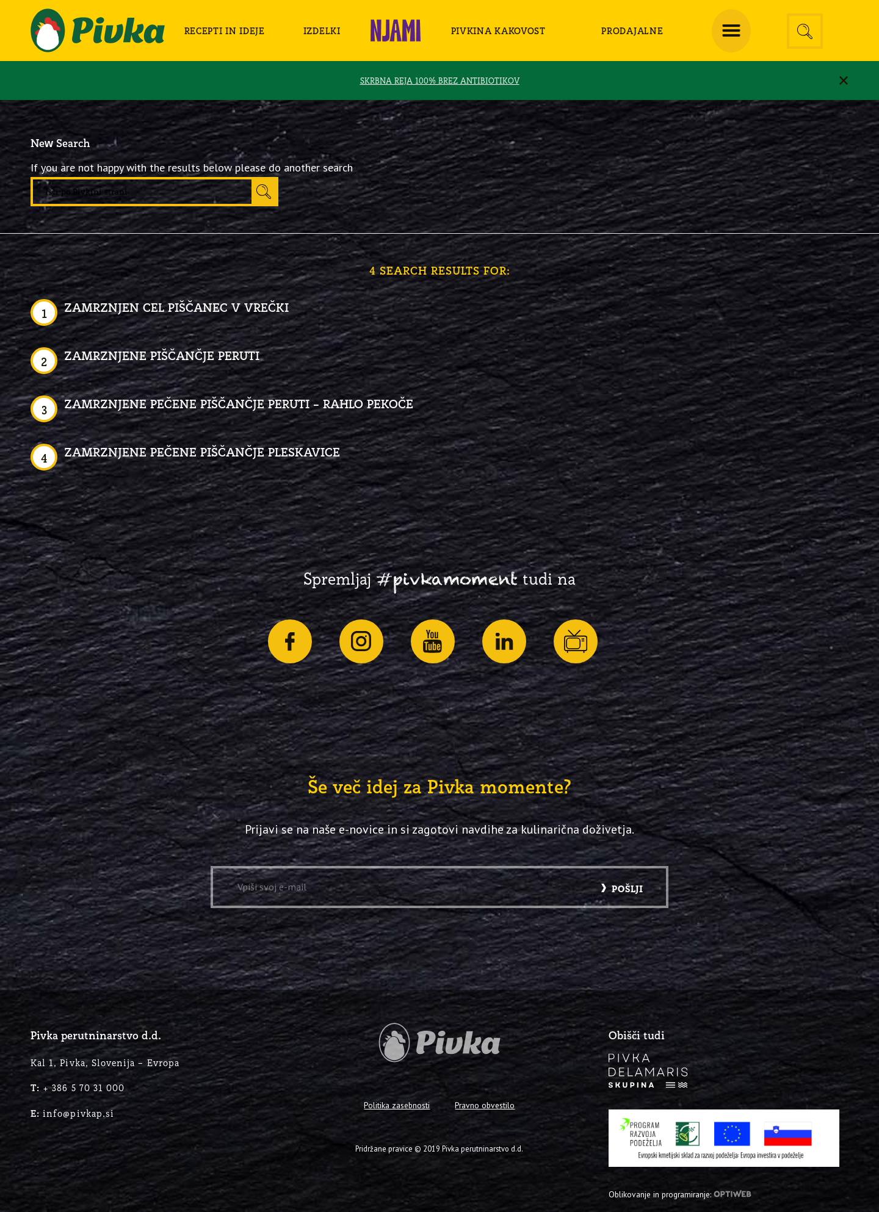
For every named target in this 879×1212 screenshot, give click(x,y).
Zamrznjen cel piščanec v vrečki (176, 307)
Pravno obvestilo (485, 1105)
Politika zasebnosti (397, 1105)
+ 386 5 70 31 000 (78, 1088)
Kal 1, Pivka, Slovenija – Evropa (105, 1063)
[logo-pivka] (98, 30)
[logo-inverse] (648, 1070)
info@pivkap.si (72, 1113)
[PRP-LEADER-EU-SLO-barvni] (724, 1138)
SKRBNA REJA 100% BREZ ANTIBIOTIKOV (439, 80)
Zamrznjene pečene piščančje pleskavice (202, 452)
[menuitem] (224, 30)
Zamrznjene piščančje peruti (161, 355)
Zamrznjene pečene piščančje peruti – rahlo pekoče (238, 403)
